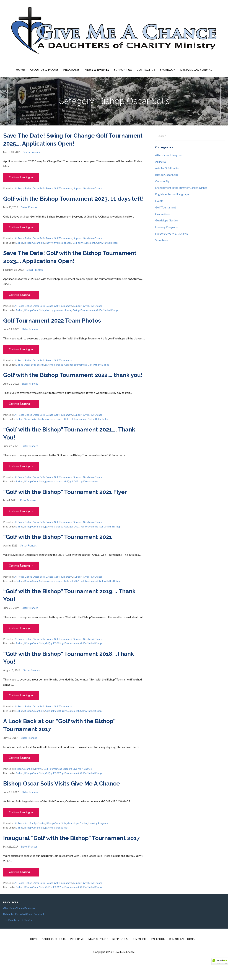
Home (20, 70)
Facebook (167, 70)
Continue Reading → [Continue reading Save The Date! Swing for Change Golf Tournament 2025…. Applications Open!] (21, 177)
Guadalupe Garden (77, 823)
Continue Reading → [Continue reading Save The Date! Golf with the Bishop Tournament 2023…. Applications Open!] (21, 295)
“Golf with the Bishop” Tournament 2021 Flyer (65, 492)
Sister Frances (32, 152)
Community (162, 181)
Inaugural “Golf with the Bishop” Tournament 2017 (71, 838)
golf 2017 (56, 773)
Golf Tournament (63, 188)
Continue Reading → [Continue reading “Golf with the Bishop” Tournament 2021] (21, 566)
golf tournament (86, 242)
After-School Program (168, 155)
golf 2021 (74, 481)
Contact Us (146, 70)
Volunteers (161, 240)
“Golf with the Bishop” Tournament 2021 (57, 537)
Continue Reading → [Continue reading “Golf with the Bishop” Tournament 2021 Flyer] (21, 511)
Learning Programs (98, 823)
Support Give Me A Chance (87, 188)
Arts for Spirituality (35, 823)
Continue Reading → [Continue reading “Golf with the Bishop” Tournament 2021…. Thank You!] (21, 466)
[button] (220, 961)
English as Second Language (172, 194)
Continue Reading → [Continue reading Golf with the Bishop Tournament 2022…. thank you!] (21, 404)
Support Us (123, 70)
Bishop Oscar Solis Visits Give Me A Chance (61, 783)
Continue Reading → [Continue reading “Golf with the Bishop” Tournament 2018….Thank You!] (21, 695)
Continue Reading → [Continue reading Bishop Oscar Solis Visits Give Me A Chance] (21, 812)
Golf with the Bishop (107, 242)
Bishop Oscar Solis (35, 188)
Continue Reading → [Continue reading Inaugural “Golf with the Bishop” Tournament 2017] (21, 872)
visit (66, 827)
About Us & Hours (44, 70)
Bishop (19, 242)
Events (49, 188)
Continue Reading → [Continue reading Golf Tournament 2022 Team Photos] (21, 349)
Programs (71, 70)
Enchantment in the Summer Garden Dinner (181, 187)
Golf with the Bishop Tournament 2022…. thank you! (72, 375)
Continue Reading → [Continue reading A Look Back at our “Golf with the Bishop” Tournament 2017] (21, 758)
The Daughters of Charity (17, 919)
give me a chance (62, 242)
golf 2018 (56, 710)
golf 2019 (56, 643)
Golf (74, 242)
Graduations (162, 214)
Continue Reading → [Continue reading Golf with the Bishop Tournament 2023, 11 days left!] (21, 227)
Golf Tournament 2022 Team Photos (52, 320)
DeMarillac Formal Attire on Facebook (24, 914)
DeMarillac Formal (196, 70)
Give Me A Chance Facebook (19, 908)
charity (49, 242)
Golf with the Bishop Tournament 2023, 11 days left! (73, 198)
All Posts (19, 188)
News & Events (96, 70)
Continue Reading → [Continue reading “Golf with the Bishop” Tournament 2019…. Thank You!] (21, 628)
